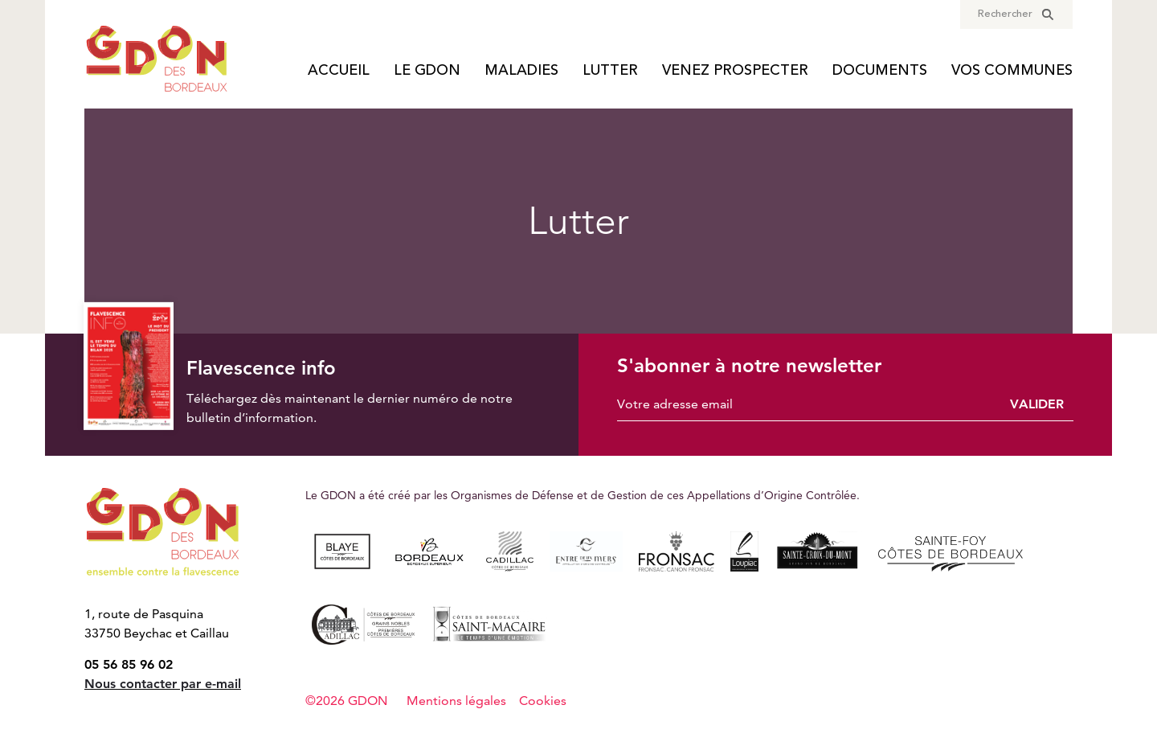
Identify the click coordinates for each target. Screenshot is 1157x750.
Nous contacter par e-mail (162, 683)
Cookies (542, 700)
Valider (1037, 404)
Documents (879, 71)
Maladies (521, 71)
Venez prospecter (735, 71)
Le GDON (427, 71)
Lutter (610, 71)
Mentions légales (456, 700)
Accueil (339, 71)
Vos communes (1012, 71)
